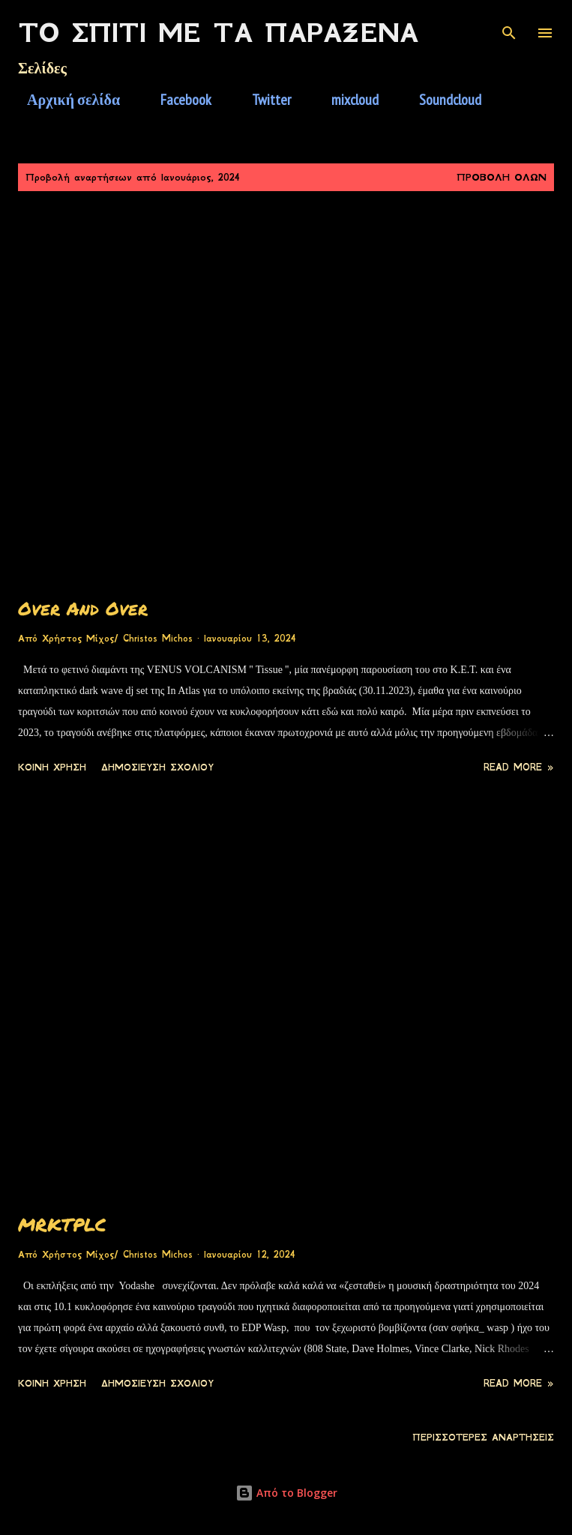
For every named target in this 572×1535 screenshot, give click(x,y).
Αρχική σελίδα (64, 99)
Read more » (519, 767)
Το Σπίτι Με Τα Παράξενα (218, 33)
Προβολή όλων (502, 177)
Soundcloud (441, 99)
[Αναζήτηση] (509, 27)
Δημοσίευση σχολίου (157, 767)
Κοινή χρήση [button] (52, 767)
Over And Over (83, 608)
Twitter (262, 99)
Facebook (176, 99)
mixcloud (346, 99)
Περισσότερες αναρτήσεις (483, 1438)
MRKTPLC (62, 1224)
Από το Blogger (286, 1493)
